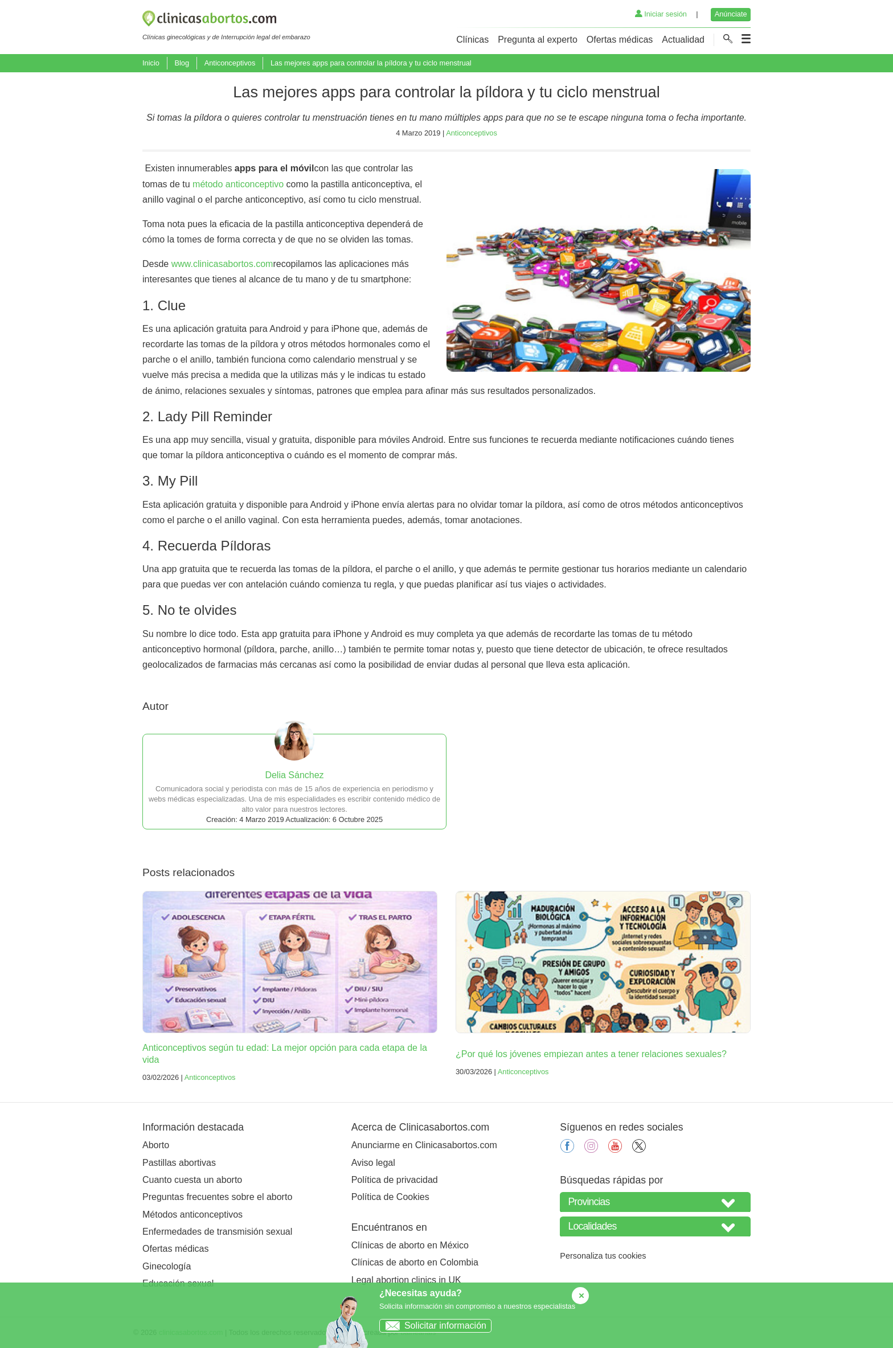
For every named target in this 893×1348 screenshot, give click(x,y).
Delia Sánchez (294, 775)
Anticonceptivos (230, 63)
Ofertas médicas (620, 39)
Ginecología (166, 1266)
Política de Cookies (390, 1197)
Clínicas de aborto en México (410, 1245)
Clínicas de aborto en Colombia (414, 1262)
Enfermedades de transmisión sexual (217, 1231)
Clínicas (472, 39)
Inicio (150, 63)
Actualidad (683, 39)
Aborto (155, 1145)
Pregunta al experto (537, 39)
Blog (181, 63)
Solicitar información (433, 1325)
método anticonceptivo (238, 184)
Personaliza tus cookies (603, 1255)
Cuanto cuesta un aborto (192, 1180)
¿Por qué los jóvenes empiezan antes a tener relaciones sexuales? (591, 1054)
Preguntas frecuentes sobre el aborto (217, 1197)
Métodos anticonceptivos (192, 1214)
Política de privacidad (394, 1180)
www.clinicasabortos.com (222, 264)
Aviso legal (373, 1163)
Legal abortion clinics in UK (406, 1280)
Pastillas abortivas (179, 1163)
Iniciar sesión (661, 14)
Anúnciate (731, 14)
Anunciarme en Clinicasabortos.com (424, 1145)
